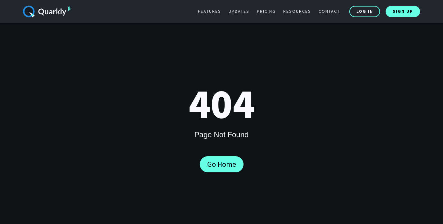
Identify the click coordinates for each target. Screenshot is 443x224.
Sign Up (403, 11)
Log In (364, 11)
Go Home (221, 164)
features (209, 11)
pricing (266, 11)
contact (329, 11)
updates (239, 11)
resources (297, 11)
